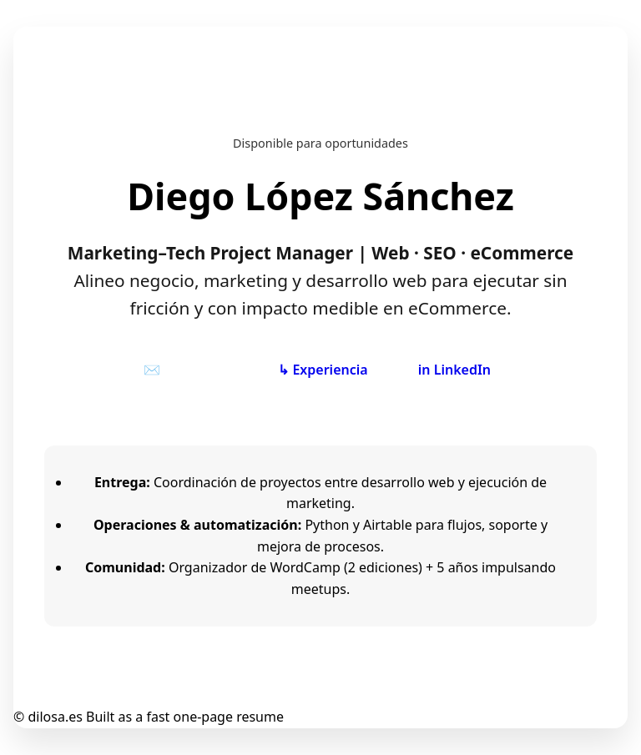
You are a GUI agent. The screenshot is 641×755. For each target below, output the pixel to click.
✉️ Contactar (186, 369)
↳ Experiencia (322, 369)
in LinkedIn (454, 369)
